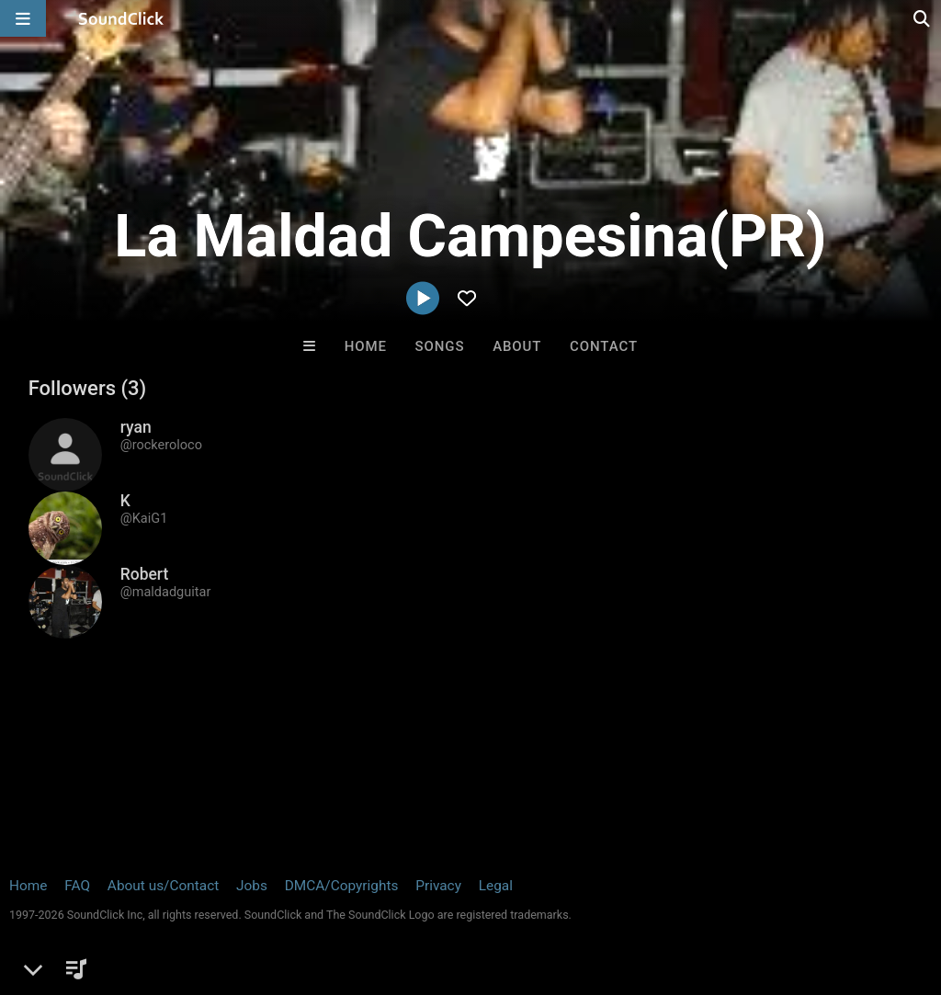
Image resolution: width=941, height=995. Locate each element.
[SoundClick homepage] (121, 18)
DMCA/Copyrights (342, 885)
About (517, 346)
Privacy (438, 885)
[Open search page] (922, 18)
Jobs (251, 885)
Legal (496, 885)
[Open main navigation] (23, 18)
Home (366, 346)
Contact (604, 346)
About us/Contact (163, 885)
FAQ (77, 885)
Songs (440, 346)
